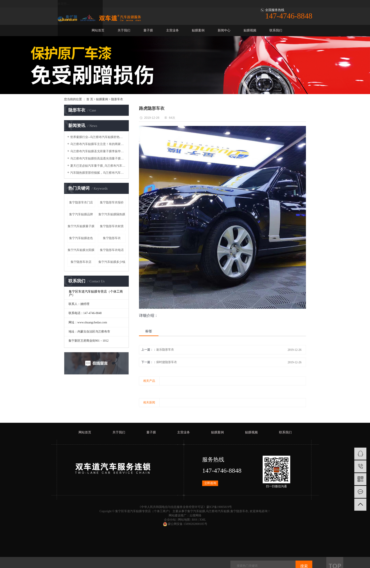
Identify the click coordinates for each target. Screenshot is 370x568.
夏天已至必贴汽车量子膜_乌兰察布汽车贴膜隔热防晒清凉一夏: (98, 165)
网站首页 (98, 30)
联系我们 (275, 30)
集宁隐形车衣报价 (112, 202)
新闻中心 (224, 30)
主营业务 (172, 30)
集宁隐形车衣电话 (112, 250)
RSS (194, 519)
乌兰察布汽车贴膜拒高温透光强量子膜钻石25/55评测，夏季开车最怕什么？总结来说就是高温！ (98, 158)
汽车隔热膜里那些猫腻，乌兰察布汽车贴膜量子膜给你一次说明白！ (98, 172)
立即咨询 (210, 483)
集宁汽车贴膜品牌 (81, 214)
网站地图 (184, 519)
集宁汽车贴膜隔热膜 (111, 214)
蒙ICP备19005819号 (219, 507)
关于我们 (124, 30)
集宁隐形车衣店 (81, 262)
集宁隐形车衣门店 (81, 202)
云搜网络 (195, 515)
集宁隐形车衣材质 (112, 226)
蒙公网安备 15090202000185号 (185, 524)
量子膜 (148, 30)
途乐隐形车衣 (165, 349)
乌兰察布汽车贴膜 (218, 511)
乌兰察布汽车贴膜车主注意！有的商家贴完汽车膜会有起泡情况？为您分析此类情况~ (98, 144)
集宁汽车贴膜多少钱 (111, 262)
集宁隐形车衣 (112, 238)
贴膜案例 (198, 30)
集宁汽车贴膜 (196, 511)
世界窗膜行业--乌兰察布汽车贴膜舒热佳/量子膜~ (98, 137)
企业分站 (170, 519)
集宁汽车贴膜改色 (81, 238)
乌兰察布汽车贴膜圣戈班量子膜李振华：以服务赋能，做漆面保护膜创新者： (98, 151)
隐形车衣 (117, 99)
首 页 (89, 99)
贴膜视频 (250, 30)
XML (202, 519)
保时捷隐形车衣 (166, 362)
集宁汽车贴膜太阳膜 (81, 250)
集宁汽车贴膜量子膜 (81, 226)
